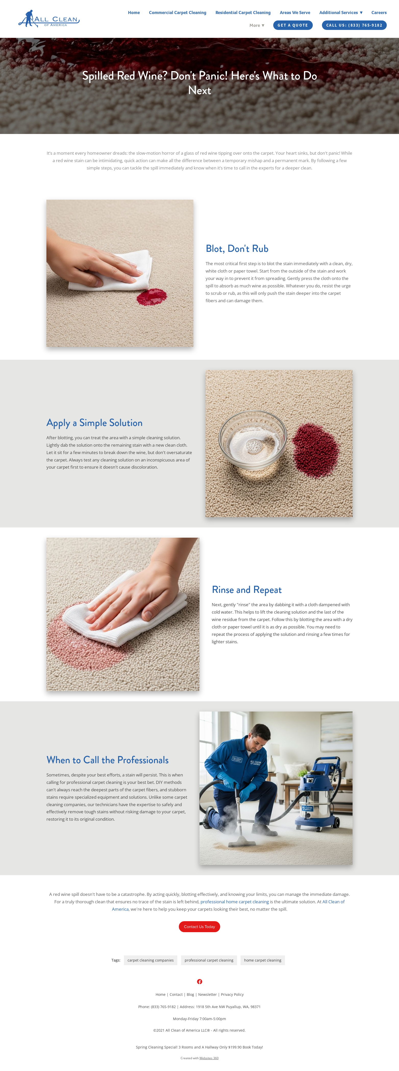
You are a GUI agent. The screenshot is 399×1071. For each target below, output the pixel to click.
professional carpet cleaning (209, 960)
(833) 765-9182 (163, 1006)
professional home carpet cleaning (235, 901)
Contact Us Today (199, 926)
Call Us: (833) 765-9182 (354, 25)
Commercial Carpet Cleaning (177, 12)
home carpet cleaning (262, 960)
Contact (176, 994)
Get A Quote (293, 25)
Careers (379, 12)
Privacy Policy (232, 994)
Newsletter (207, 994)
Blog (190, 994)
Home (134, 12)
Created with (200, 1058)
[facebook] (199, 981)
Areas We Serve (295, 12)
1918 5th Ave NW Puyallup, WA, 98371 (228, 1006)
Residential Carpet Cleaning (243, 12)
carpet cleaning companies (151, 960)
